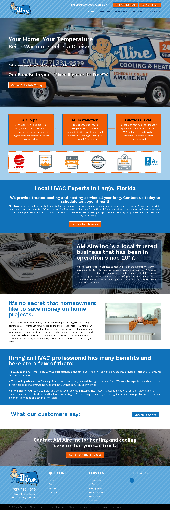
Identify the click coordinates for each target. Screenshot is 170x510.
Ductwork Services (97, 492)
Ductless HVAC (95, 496)
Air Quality (93, 500)
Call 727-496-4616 (126, 5)
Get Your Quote (150, 5)
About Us (104, 12)
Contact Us (153, 12)
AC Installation (95, 480)
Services (120, 12)
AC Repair (93, 484)
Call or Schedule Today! (27, 85)
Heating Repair (96, 488)
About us (53, 484)
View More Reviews (146, 414)
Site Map (116, 507)
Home (91, 12)
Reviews (137, 12)
